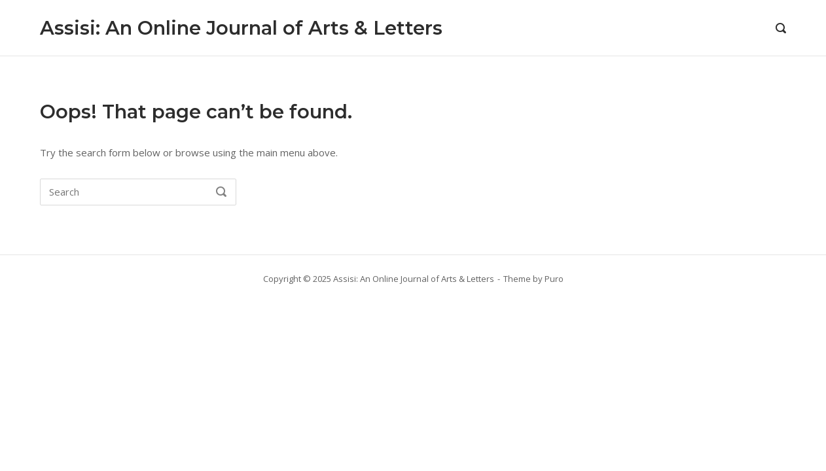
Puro (554, 279)
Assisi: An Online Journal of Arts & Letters (241, 27)
